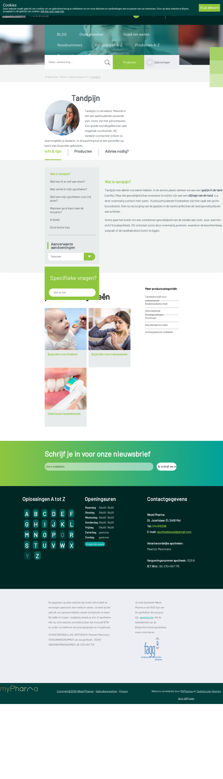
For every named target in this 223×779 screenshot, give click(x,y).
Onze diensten (91, 34)
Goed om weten (136, 34)
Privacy (123, 758)
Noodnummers (69, 45)
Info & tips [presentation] (53, 151)
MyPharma (187, 758)
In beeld (55, 219)
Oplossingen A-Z (108, 45)
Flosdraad (150, 385)
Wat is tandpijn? (60, 174)
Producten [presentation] (83, 151)
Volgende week (95, 611)
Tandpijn (95, 76)
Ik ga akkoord (209, 8)
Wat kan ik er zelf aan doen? (67, 181)
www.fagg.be (146, 684)
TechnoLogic (203, 758)
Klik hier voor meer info (52, 11)
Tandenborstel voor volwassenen (156, 365)
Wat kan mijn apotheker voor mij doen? (70, 198)
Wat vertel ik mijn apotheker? (68, 189)
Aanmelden (188, 13)
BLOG (62, 34)
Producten (129, 62)
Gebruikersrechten (106, 758)
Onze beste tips (60, 227)
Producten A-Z (147, 45)
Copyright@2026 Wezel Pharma (75, 758)
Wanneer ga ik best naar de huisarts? (67, 210)
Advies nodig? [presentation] (117, 151)
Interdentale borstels (156, 392)
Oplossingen (162, 62)
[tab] (56, 154)
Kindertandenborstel (156, 371)
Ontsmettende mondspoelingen (154, 379)
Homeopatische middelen (159, 399)
